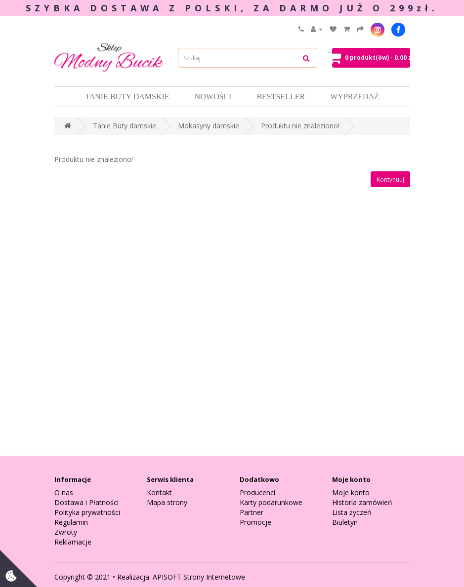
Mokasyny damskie (208, 125)
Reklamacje (72, 542)
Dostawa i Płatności (86, 502)
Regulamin (71, 522)
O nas (63, 492)
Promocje (255, 522)
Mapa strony (167, 502)
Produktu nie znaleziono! (300, 125)
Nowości (213, 96)
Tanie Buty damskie (127, 96)
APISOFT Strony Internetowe (199, 577)
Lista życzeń (352, 512)
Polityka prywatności (87, 512)
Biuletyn (345, 522)
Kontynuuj (390, 179)
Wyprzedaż (354, 96)
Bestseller (280, 96)
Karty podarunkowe (271, 502)
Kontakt (159, 492)
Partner (251, 512)
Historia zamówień (362, 502)
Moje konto (351, 492)
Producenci (257, 492)
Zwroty (65, 532)
